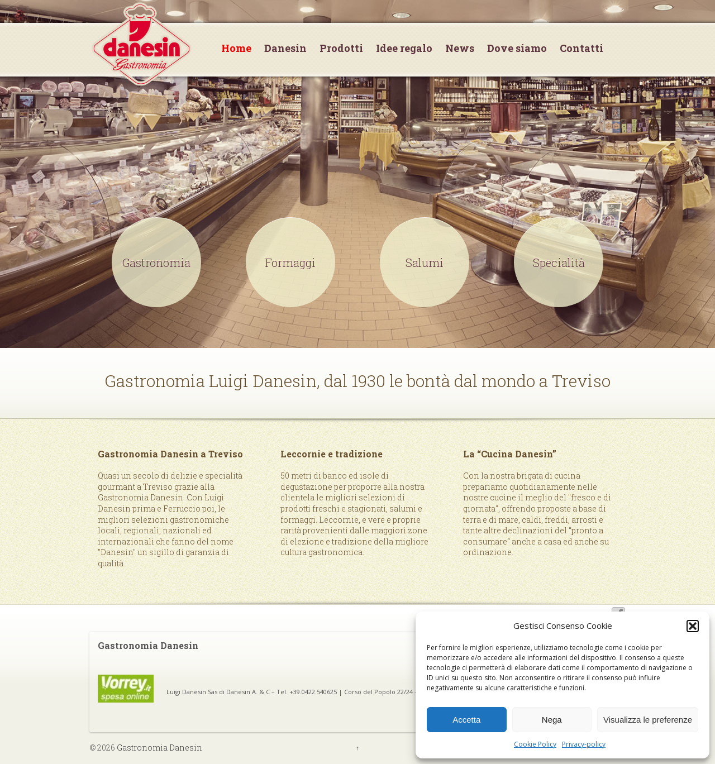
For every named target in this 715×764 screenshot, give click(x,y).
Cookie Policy (535, 744)
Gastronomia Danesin (158, 747)
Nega (552, 719)
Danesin (285, 48)
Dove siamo (517, 48)
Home (236, 48)
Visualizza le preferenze (647, 719)
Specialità (559, 262)
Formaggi (290, 262)
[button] (692, 626)
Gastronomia (156, 262)
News (459, 48)
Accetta (466, 719)
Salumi (425, 262)
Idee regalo (404, 48)
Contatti (581, 48)
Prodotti (341, 48)
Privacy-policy (584, 744)
